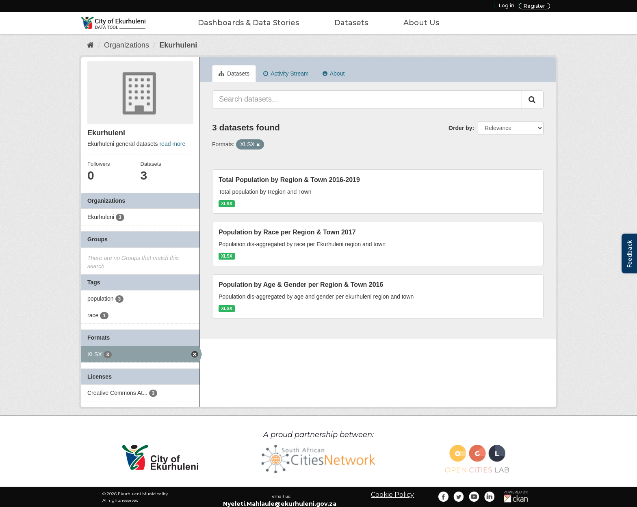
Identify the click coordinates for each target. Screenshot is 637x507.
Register (534, 6)
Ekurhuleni (178, 45)
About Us (421, 22)
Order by (460, 128)
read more (172, 144)
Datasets (351, 22)
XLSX (226, 203)
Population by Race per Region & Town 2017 (287, 232)
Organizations (126, 45)
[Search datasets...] (367, 99)
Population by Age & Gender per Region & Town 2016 (301, 284)
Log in (506, 5)
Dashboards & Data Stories (248, 22)
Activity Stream (285, 73)
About (334, 73)
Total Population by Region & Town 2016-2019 (289, 179)
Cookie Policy (392, 494)
